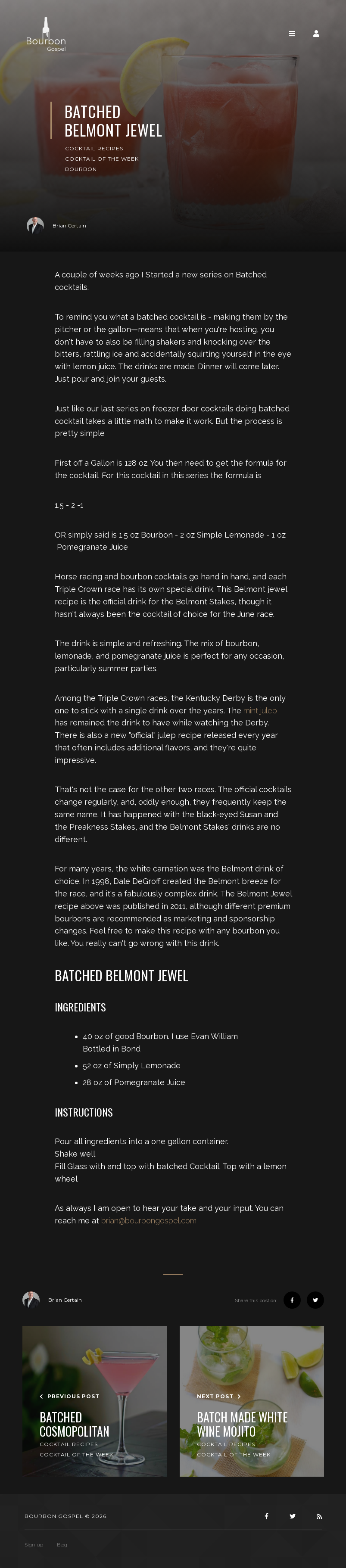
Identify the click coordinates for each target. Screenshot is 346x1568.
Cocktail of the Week (102, 159)
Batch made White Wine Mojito (242, 1424)
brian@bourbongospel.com (148, 1220)
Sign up (34, 1545)
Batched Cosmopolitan (74, 1424)
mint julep (260, 710)
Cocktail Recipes (94, 148)
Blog (62, 1545)
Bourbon (81, 169)
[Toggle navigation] (292, 34)
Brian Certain (56, 225)
